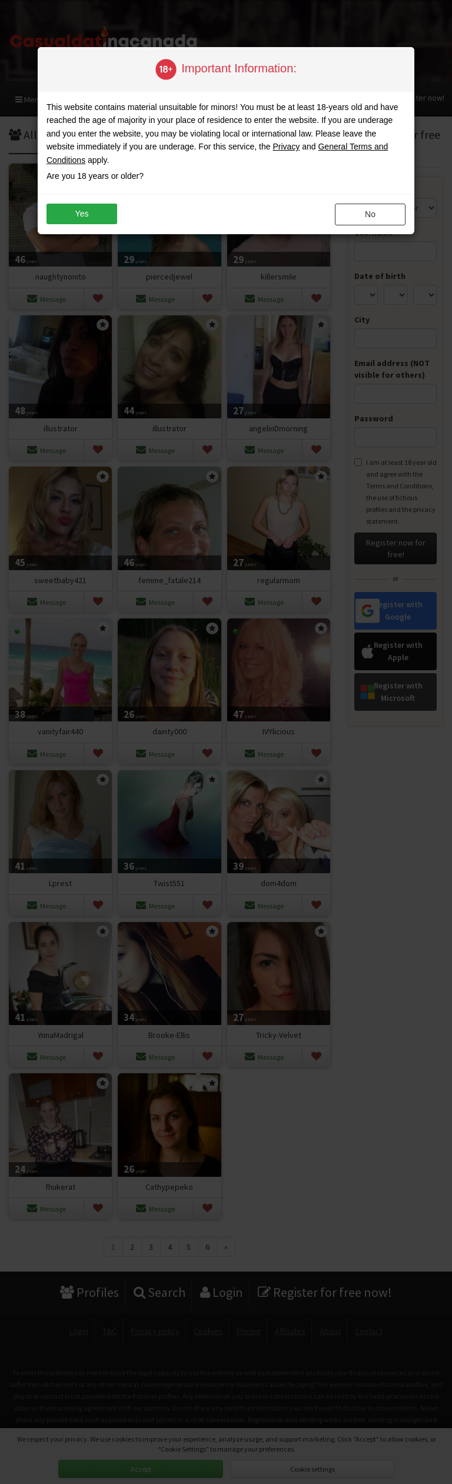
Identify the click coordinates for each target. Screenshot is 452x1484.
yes (82, 213)
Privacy (286, 146)
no (370, 214)
